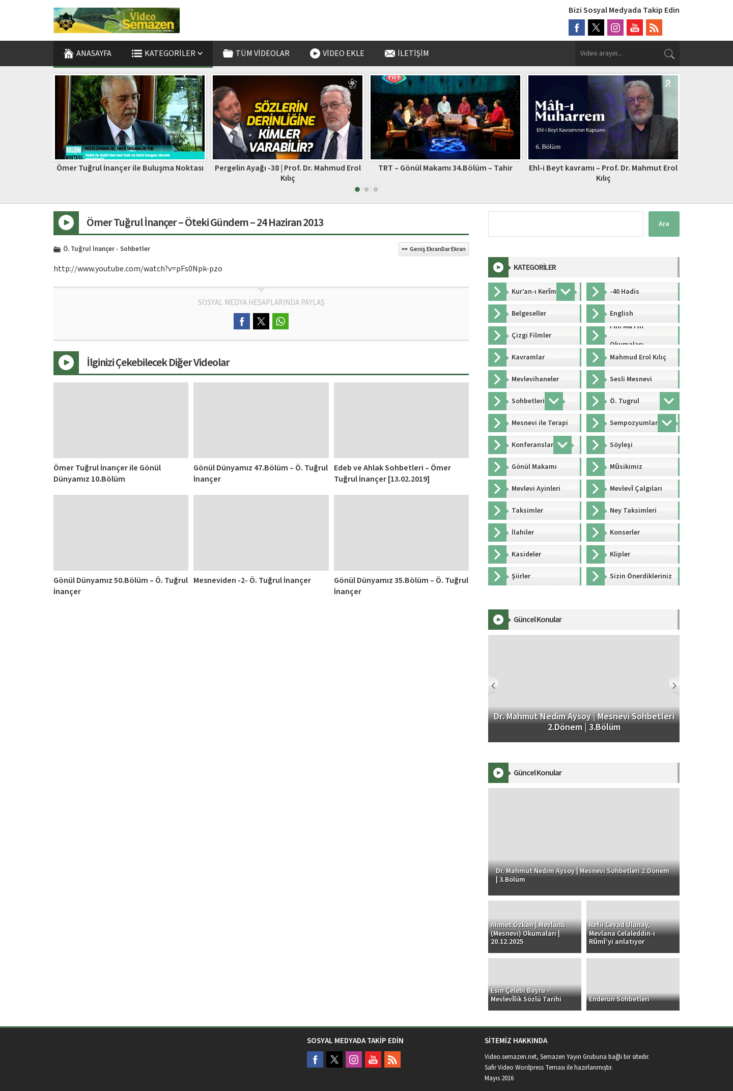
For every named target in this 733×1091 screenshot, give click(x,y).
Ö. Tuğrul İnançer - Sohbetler (106, 249)
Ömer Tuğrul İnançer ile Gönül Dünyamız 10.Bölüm (107, 473)
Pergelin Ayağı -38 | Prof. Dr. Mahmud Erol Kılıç (288, 172)
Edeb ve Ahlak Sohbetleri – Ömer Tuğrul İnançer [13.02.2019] (392, 473)
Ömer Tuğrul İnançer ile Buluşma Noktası (130, 168)
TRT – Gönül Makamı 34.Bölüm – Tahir (445, 168)
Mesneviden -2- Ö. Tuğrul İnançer (252, 580)
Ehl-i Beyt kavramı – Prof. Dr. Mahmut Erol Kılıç (603, 172)
